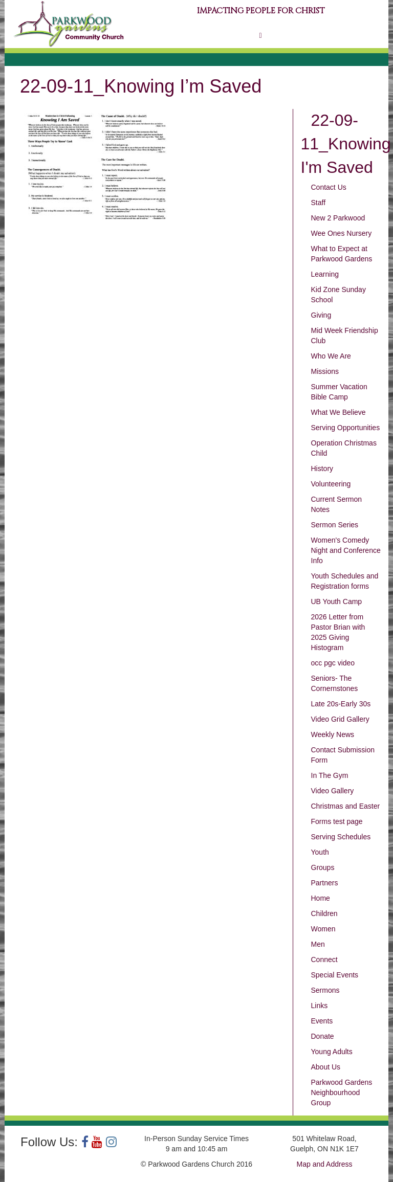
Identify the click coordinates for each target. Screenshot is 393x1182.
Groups (323, 867)
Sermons (325, 990)
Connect (324, 959)
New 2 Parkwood (338, 218)
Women (323, 929)
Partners (324, 883)
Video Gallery (332, 791)
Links (319, 1005)
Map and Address (325, 1164)
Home (320, 898)
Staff (318, 202)
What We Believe (338, 412)
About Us (326, 1067)
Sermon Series (335, 525)
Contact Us (328, 187)
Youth (320, 852)
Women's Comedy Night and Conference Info (346, 550)
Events (322, 1021)
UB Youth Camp (336, 601)
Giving (321, 315)
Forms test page (337, 821)
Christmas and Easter (345, 806)
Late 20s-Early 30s (341, 704)
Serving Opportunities (345, 427)
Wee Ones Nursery (341, 233)
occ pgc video (333, 663)
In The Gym (329, 775)
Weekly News (333, 734)
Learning (325, 274)
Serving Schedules (341, 837)
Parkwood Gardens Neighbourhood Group (342, 1092)
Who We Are (331, 356)
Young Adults (332, 1051)
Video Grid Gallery (340, 719)
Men (318, 944)
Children (324, 913)
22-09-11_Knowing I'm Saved (346, 143)
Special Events (335, 975)
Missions (325, 371)
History (322, 468)
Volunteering (331, 484)
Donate (322, 1036)
